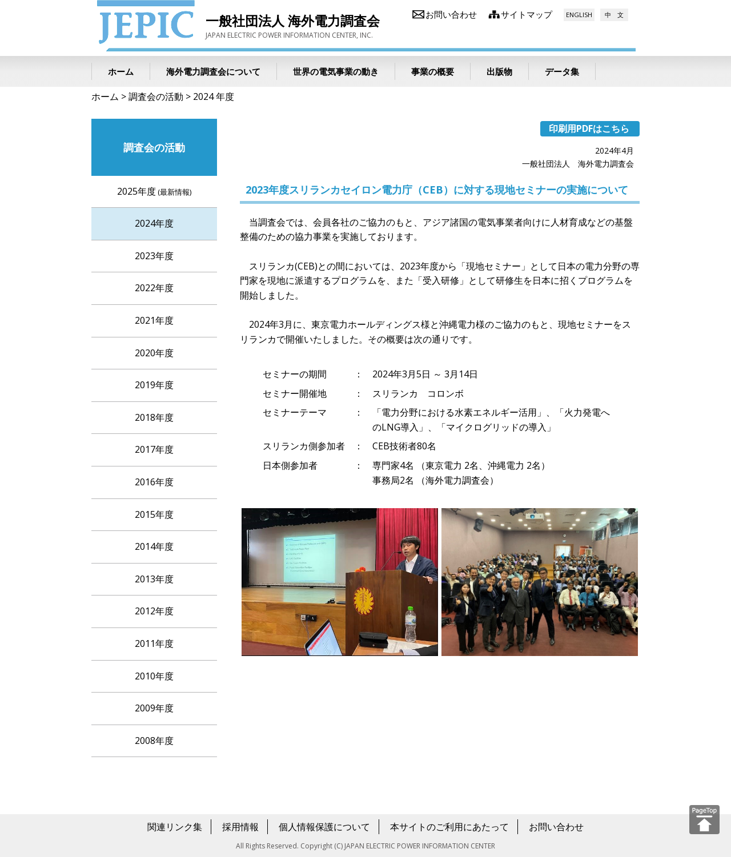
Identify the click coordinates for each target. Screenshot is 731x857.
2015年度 (154, 514)
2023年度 (154, 256)
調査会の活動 (155, 96)
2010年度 (154, 676)
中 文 (614, 14)
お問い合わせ (451, 14)
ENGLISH (579, 14)
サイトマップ (526, 14)
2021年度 (154, 320)
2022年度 (154, 287)
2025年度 (154, 191)
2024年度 (154, 223)
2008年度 (154, 740)
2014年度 (154, 546)
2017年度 (154, 449)
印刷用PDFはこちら (589, 128)
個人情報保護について (324, 826)
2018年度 (154, 417)
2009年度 (154, 708)
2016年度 (154, 482)
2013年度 (154, 579)
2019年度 (154, 385)
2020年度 (154, 353)
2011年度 (154, 643)
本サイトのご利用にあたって (449, 826)
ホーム (105, 96)
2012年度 (154, 611)
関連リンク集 (174, 826)
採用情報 (240, 826)
